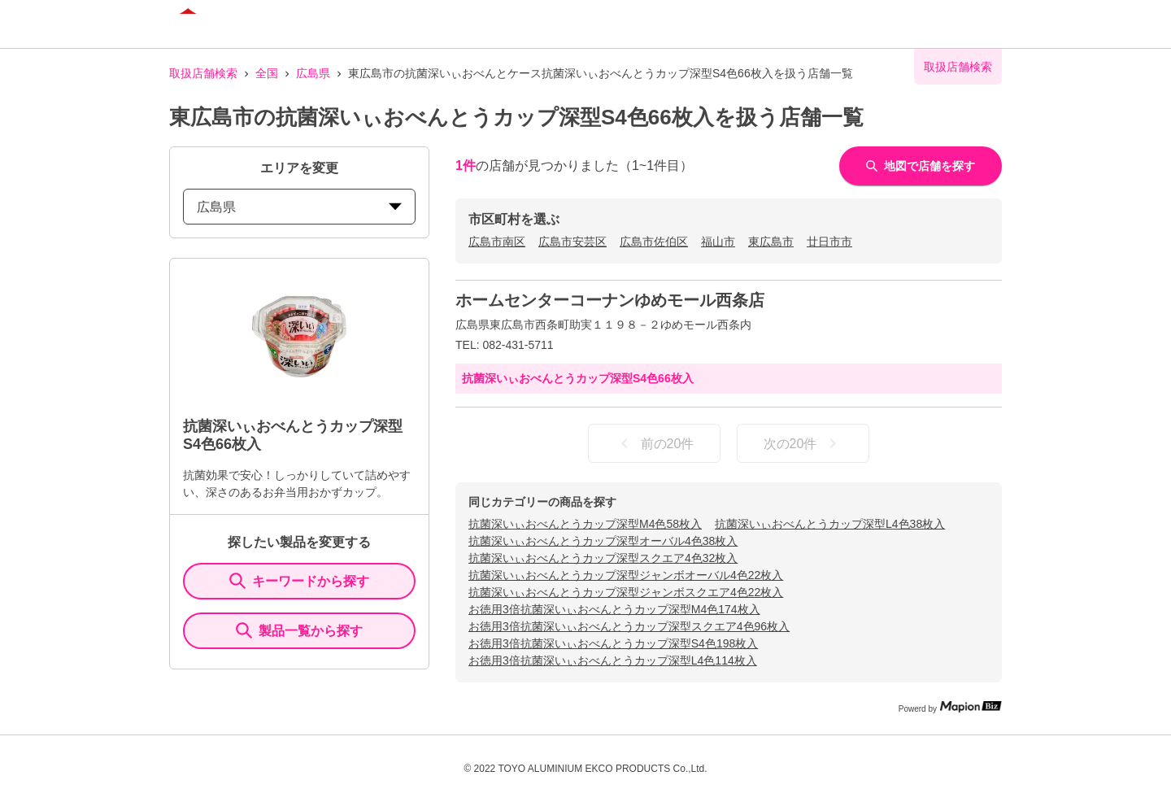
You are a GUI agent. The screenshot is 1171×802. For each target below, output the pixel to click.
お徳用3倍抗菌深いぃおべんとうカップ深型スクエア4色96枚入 (629, 626)
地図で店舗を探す (920, 165)
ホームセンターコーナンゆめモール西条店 (609, 300)
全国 (266, 73)
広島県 (313, 73)
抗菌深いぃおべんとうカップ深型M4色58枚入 (585, 523)
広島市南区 (496, 241)
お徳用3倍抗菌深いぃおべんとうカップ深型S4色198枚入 (613, 643)
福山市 (718, 241)
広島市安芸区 (572, 241)
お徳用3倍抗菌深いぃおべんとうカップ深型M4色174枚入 (614, 609)
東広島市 (771, 241)
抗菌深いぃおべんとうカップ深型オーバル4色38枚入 (603, 540)
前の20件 (654, 443)
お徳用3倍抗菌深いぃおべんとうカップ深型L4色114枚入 (612, 660)
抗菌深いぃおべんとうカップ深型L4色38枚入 (830, 523)
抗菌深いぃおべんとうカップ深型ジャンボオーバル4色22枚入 (625, 575)
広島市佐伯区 (654, 241)
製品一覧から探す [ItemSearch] (299, 630)
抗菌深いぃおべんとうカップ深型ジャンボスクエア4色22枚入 (625, 592)
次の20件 (803, 443)
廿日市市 (829, 241)
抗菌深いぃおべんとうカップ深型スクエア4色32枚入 (603, 557)
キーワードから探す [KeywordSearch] (299, 581)
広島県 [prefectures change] (299, 207)
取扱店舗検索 (203, 73)
